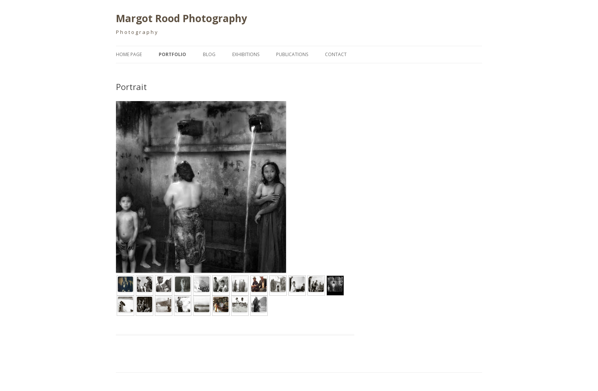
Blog (209, 54)
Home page (129, 54)
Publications (292, 54)
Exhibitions (245, 54)
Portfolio (172, 54)
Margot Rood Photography (181, 18)
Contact (336, 54)
